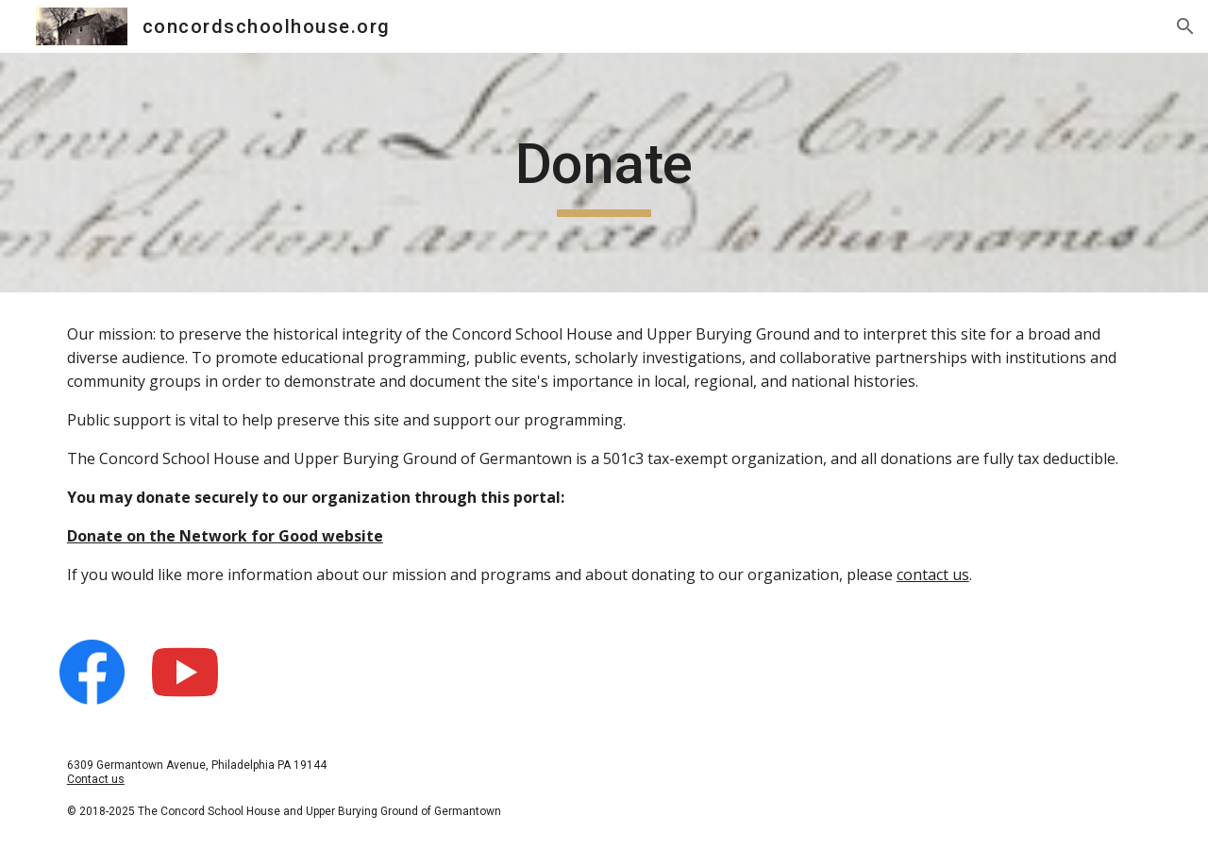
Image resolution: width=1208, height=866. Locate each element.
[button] (1185, 26)
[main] (604, 173)
